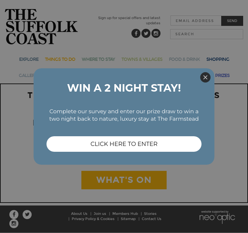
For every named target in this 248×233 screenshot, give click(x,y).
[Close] (205, 77)
